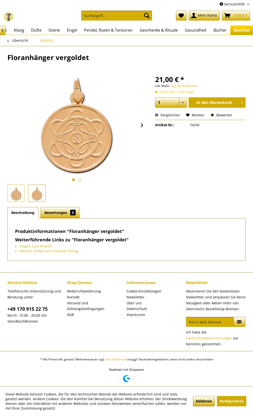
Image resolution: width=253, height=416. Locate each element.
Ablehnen (204, 401)
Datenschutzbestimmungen (209, 338)
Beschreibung (22, 212)
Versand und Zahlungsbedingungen (86, 306)
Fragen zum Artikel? (33, 246)
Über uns (134, 303)
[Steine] (54, 30)
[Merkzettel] (181, 16)
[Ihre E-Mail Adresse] (210, 322)
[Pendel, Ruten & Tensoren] (108, 30)
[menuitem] (116, 18)
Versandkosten (115, 359)
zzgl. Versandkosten (184, 86)
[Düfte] (36, 30)
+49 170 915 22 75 (27, 309)
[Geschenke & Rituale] (158, 30)
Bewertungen (60, 212)
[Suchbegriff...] (116, 16)
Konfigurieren (231, 401)
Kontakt (73, 297)
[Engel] (72, 30)
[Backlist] (241, 30)
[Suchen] (147, 16)
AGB (70, 314)
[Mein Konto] (204, 16)
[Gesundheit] (195, 30)
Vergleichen (167, 115)
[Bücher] (220, 30)
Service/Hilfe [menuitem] (233, 4)
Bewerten (221, 115)
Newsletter (135, 297)
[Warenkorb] (236, 16)
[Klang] (19, 30)
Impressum (135, 314)
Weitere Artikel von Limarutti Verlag (46, 251)
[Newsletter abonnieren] (239, 322)
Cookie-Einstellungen (143, 291)
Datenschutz (136, 308)
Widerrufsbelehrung (84, 291)
